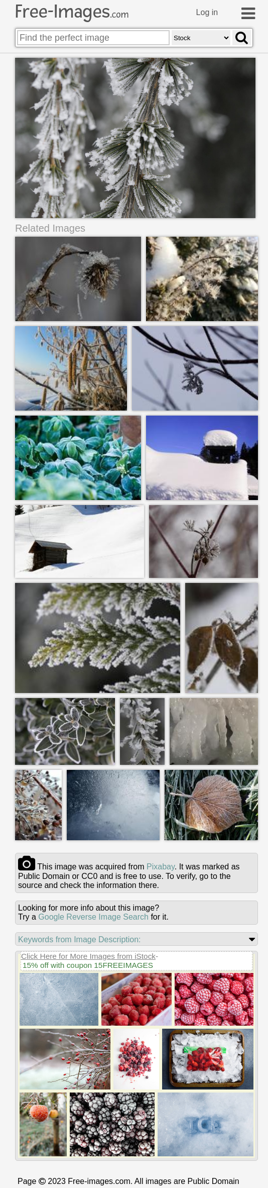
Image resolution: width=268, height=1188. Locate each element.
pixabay (161, 866)
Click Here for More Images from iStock (88, 956)
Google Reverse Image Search (93, 917)
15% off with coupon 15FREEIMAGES (88, 965)
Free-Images (71, 11)
